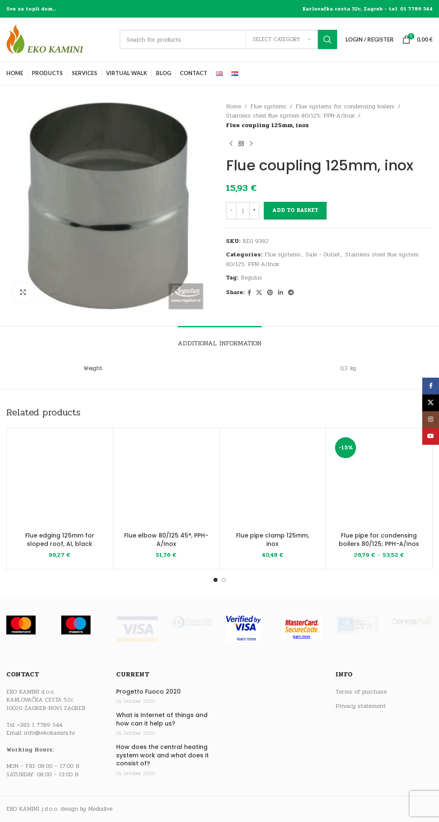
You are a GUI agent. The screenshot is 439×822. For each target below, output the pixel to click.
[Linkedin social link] (280, 293)
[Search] (228, 39)
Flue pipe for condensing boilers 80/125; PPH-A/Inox (379, 539)
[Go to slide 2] (224, 580)
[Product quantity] (242, 210)
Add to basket (295, 210)
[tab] (220, 339)
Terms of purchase (361, 692)
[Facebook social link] (249, 293)
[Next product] (251, 143)
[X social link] (259, 293)
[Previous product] (231, 143)
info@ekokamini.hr (49, 732)
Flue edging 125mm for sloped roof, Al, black (59, 539)
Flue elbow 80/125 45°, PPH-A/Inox (166, 539)
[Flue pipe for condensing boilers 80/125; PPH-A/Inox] (379, 481)
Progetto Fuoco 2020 (148, 692)
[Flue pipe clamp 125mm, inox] (273, 481)
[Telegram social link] (291, 293)
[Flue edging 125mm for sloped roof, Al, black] (60, 481)
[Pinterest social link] (270, 293)
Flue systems (268, 106)
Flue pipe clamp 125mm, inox (272, 539)
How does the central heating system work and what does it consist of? (162, 755)
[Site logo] (58, 39)
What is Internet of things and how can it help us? (162, 719)
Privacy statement (360, 706)
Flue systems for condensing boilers (345, 106)
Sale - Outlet (323, 254)
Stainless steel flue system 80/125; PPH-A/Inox (290, 115)
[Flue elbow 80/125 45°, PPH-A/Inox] (166, 481)
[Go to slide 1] (215, 580)
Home (233, 106)
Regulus (251, 277)
